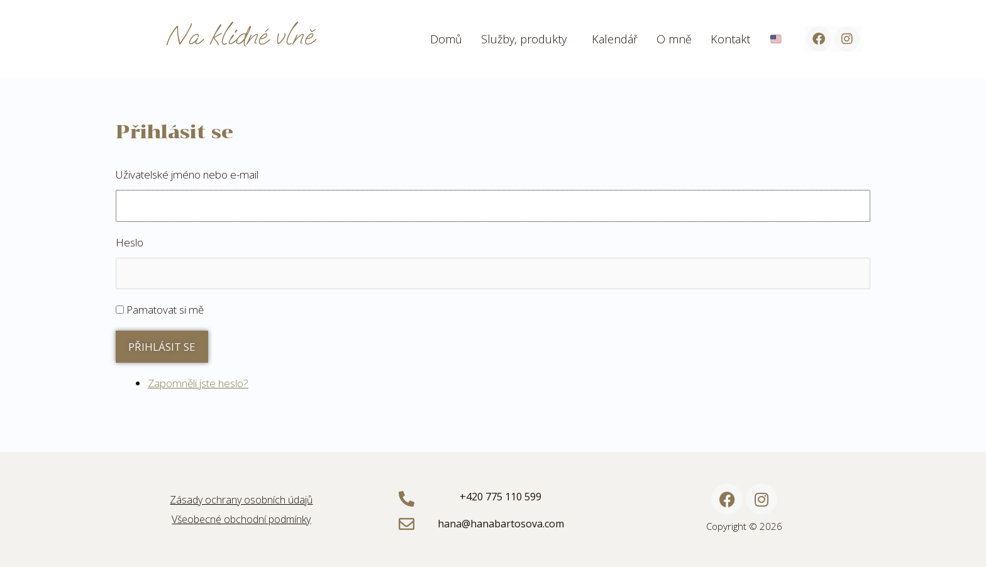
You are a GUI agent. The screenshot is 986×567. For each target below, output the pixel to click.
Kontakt (730, 39)
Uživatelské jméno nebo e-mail (187, 174)
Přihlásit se (162, 346)
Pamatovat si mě (165, 309)
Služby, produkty (524, 39)
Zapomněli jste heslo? (198, 383)
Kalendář (615, 39)
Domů (446, 39)
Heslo (129, 242)
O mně (674, 39)
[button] (527, 39)
